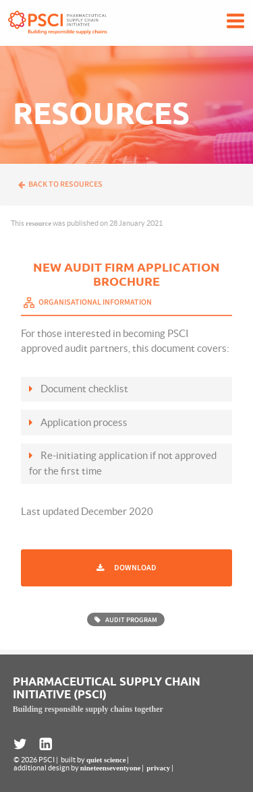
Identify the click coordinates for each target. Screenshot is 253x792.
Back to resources (60, 184)
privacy (158, 768)
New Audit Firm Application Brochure (126, 274)
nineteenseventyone (110, 768)
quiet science (105, 760)
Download (135, 568)
